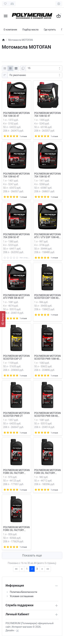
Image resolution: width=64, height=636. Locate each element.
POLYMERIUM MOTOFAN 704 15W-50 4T (47, 175)
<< (16, 569)
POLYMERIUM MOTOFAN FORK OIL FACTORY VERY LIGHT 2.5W (16, 529)
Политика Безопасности (23, 592)
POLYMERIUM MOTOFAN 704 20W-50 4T (16, 236)
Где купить (50, 29)
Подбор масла (30, 29)
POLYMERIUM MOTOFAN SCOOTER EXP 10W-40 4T (47, 297)
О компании (10, 29)
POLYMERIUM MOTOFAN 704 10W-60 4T (16, 175)
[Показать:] (44, 68)
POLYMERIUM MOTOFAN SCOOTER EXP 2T (16, 357)
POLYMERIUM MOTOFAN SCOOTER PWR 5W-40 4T (47, 414)
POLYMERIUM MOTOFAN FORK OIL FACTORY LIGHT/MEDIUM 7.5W (16, 472)
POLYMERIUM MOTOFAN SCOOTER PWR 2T (16, 414)
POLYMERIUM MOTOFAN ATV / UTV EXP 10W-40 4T (47, 236)
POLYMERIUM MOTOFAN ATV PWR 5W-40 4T (16, 296)
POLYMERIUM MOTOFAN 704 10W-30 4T (16, 114)
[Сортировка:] (35, 75)
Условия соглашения (21, 596)
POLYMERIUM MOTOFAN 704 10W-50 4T (47, 114)
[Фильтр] (2, 319)
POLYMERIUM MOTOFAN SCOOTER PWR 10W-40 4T (47, 357)
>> (47, 569)
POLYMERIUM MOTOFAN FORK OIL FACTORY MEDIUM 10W (47, 472)
